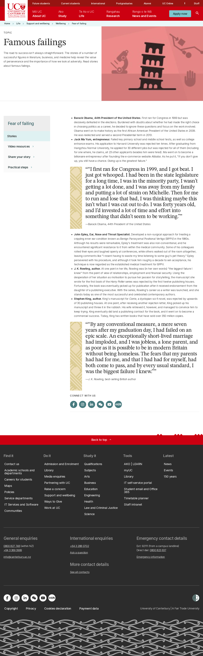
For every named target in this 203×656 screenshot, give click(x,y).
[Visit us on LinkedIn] (91, 404)
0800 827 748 (12, 546)
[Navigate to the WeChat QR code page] (100, 404)
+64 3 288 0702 (79, 546)
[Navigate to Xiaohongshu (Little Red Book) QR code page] (118, 404)
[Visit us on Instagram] (82, 404)
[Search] (197, 13)
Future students (41, 3)
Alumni (147, 3)
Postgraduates (124, 3)
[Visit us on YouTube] (109, 404)
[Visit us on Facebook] (73, 404)
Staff (196, 3)
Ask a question (79, 552)
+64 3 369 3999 (13, 550)
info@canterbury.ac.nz (17, 556)
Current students (70, 3)
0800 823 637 (158, 550)
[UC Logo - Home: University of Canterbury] (16, 10)
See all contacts (79, 572)
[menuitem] (39, 13)
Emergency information (151, 556)
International (98, 3)
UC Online (167, 3)
